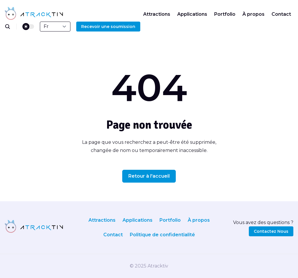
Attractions (156, 14)
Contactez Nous (271, 231)
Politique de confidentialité (162, 234)
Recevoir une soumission (108, 26)
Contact (281, 14)
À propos (253, 14)
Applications (192, 14)
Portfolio (224, 14)
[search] (11, 26)
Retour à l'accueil (149, 176)
